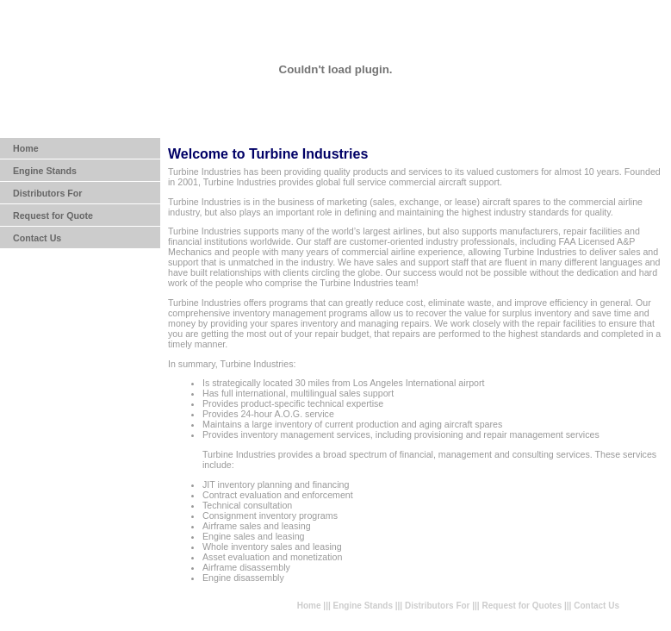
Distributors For (48, 193)
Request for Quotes (522, 605)
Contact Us (37, 238)
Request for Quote (53, 215)
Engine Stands (45, 171)
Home (26, 148)
